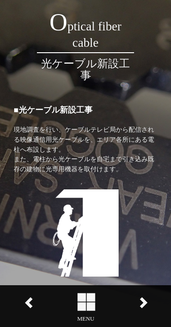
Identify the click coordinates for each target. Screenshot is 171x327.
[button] (85, 306)
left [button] (28, 303)
